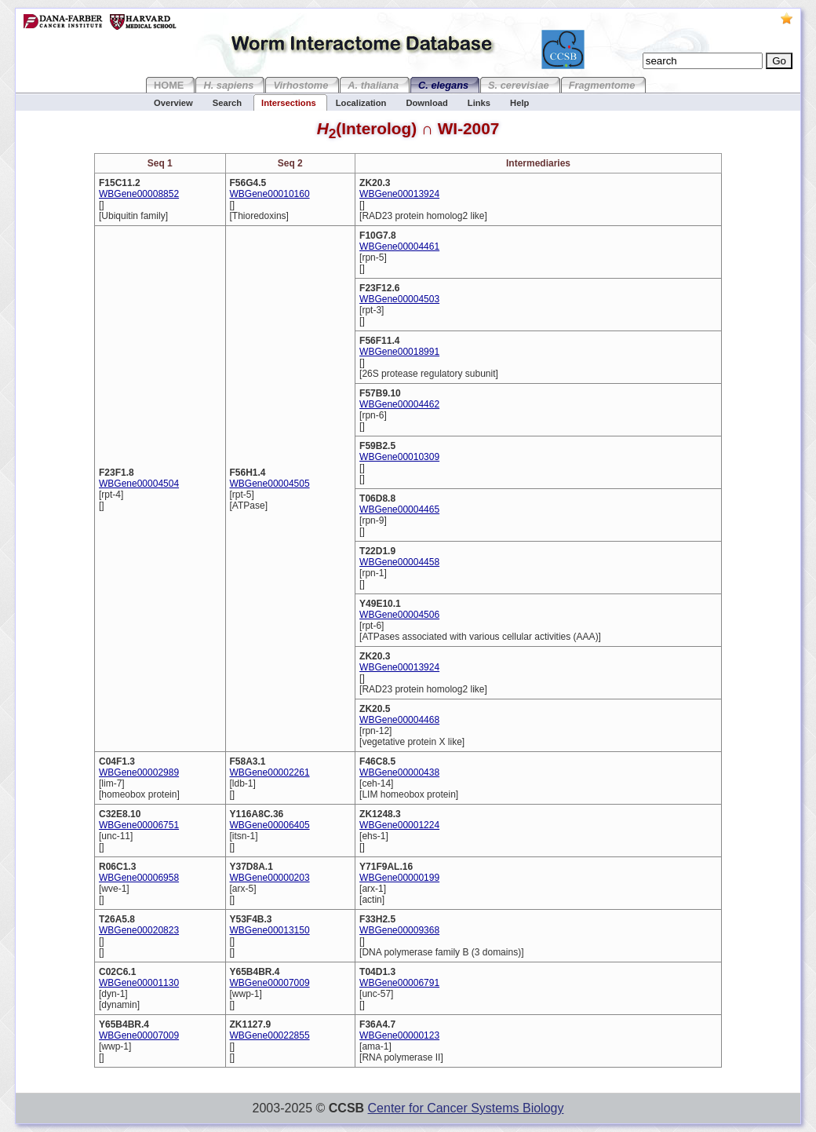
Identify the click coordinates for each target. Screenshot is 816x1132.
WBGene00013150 (270, 930)
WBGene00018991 (399, 351)
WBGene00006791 (399, 982)
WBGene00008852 (139, 193)
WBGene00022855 (270, 1035)
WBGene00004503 (399, 299)
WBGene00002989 (139, 772)
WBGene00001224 (399, 825)
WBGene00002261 (270, 772)
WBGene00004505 (270, 483)
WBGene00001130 (139, 982)
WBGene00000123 (399, 1035)
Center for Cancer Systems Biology (466, 1108)
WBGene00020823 (139, 930)
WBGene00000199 (399, 877)
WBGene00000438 (399, 772)
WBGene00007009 (270, 982)
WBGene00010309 (399, 456)
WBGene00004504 (139, 483)
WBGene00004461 (399, 246)
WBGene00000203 (270, 877)
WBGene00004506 (399, 614)
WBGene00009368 (399, 930)
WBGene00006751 (139, 825)
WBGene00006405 (270, 825)
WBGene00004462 (399, 404)
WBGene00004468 (399, 719)
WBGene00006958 (139, 877)
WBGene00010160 (270, 193)
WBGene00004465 (399, 509)
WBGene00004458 (399, 562)
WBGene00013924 (399, 193)
